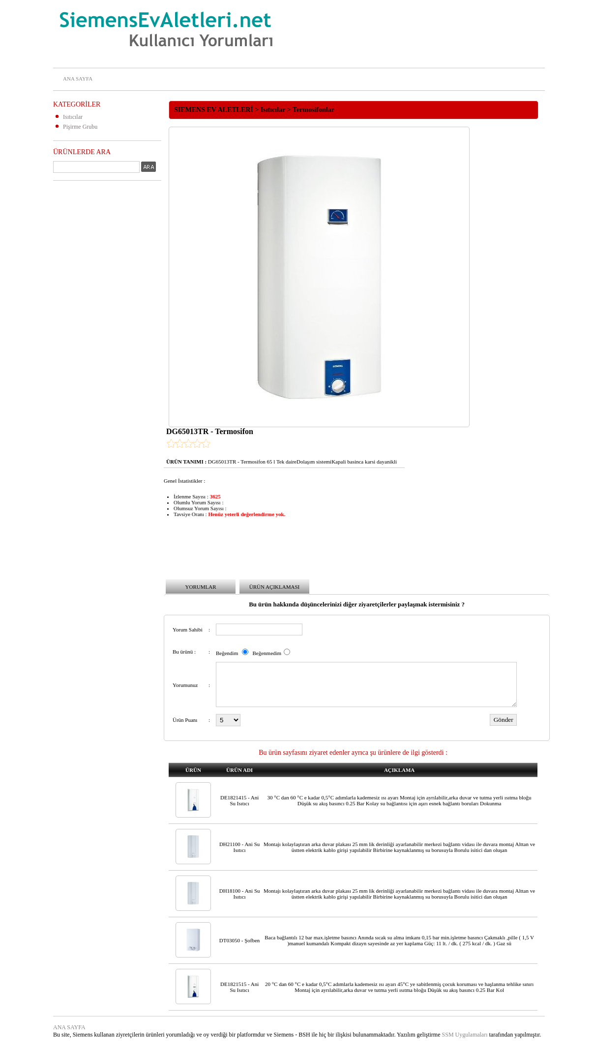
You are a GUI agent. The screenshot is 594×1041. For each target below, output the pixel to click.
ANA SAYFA (77, 79)
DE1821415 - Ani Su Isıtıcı (239, 800)
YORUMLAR (200, 587)
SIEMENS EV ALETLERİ (213, 109)
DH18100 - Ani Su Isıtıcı (239, 894)
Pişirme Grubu (80, 126)
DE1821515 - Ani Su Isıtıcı (239, 987)
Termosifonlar (313, 109)
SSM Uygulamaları (465, 1034)
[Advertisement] (92, 335)
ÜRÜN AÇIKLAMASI (274, 587)
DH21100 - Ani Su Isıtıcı (239, 847)
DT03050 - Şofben (239, 940)
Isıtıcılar (73, 116)
